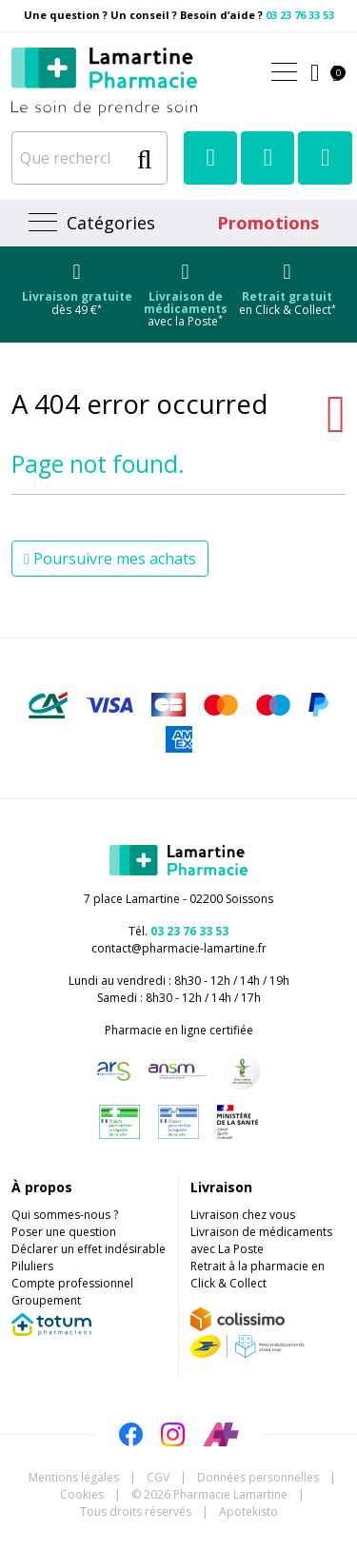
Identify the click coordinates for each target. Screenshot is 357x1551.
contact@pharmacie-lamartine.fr (179, 948)
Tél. (178, 931)
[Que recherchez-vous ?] (70, 158)
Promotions (268, 222)
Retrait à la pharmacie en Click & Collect (257, 1274)
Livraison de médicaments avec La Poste (261, 1240)
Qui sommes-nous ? (64, 1215)
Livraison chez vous (242, 1215)
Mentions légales (74, 1477)
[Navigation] (89, 223)
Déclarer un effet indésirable (88, 1249)
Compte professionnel (72, 1283)
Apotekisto (248, 1511)
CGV (158, 1477)
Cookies (82, 1494)
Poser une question (63, 1232)
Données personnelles (258, 1477)
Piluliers (32, 1266)
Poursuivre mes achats (110, 558)
